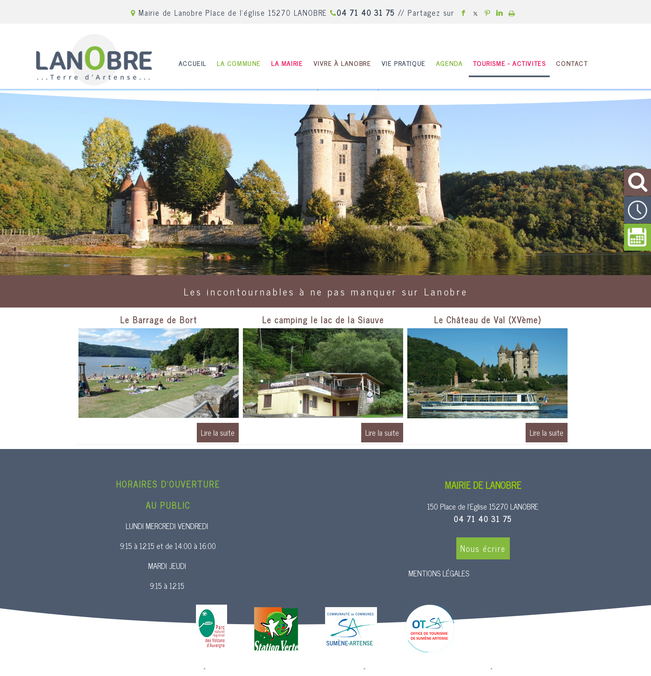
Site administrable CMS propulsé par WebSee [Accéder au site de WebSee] (428, 668)
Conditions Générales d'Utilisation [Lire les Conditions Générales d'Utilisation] (539, 668)
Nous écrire (483, 548)
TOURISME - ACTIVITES (509, 63)
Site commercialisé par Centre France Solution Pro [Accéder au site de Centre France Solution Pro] (134, 668)
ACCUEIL (192, 63)
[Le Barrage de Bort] (158, 321)
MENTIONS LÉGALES (439, 573)
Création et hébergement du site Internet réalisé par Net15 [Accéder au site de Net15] (284, 668)
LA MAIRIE (287, 63)
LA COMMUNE (239, 63)
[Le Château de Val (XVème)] (487, 321)
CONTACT (571, 63)
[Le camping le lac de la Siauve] (323, 321)
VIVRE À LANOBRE (342, 63)
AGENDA (449, 63)
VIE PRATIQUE (404, 63)
